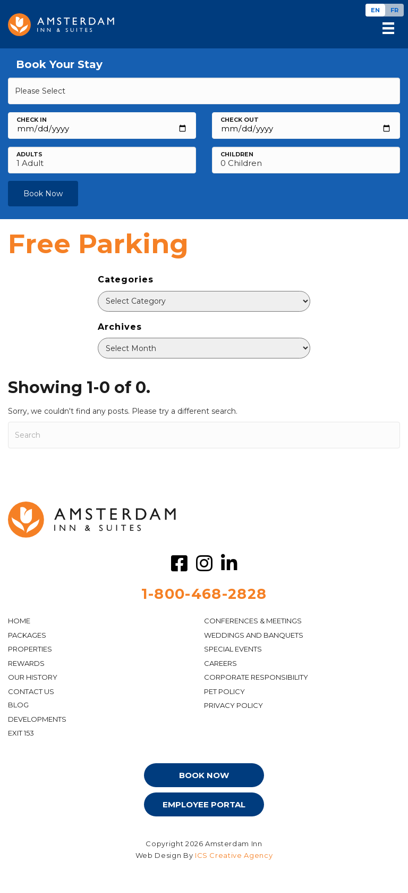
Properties (30, 649)
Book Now (43, 193)
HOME (19, 620)
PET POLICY (224, 691)
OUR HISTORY (32, 677)
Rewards (26, 663)
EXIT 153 (21, 733)
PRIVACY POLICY (233, 705)
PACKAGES (27, 635)
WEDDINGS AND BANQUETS (253, 635)
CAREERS (220, 663)
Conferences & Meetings (253, 620)
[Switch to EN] (375, 10)
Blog (18, 704)
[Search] (204, 435)
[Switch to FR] (394, 10)
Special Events (233, 649)
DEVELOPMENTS (37, 719)
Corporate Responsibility (256, 677)
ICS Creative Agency (234, 855)
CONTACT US (31, 691)
